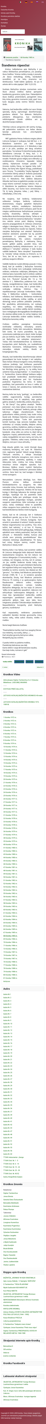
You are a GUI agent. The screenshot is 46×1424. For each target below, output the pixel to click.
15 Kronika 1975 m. (10, 763)
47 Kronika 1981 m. (10, 867)
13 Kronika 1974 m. (10, 756)
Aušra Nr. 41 (7, 1121)
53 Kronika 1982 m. (10, 887)
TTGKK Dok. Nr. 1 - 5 (10, 1161)
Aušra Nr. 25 (7, 1073)
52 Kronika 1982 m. (10, 884)
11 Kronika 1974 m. (10, 750)
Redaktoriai (7, 1190)
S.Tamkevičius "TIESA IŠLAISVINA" (15, 1284)
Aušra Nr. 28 (7, 1082)
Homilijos (4, 19)
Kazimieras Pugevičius (11, 1226)
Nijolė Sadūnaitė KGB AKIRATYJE (15, 1288)
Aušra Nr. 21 (7, 1059)
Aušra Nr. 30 (7, 1089)
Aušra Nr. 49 (7, 1138)
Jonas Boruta (8, 1196)
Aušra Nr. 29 (7, 1086)
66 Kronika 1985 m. (10, 929)
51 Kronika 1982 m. (10, 880)
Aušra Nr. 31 (7, 1092)
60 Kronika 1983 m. (10, 910)
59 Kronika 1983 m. (10, 906)
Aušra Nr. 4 (7, 1004)
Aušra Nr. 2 (7, 998)
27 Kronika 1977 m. (10, 802)
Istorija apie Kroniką (8, 13)
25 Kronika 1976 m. (10, 796)
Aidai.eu (6, 1353)
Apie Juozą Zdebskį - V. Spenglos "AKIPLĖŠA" (19, 1281)
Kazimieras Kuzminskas (12, 1229)
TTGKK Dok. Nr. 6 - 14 (11, 1164)
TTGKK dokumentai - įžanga (13, 1157)
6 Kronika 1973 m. (9, 734)
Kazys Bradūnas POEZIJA (12, 1318)
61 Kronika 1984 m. (10, 913)
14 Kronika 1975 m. (10, 760)
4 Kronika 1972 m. (9, 727)
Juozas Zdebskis (9, 1216)
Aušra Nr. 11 (7, 1027)
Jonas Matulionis (9, 1239)
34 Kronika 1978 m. (10, 825)
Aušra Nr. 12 (7, 1030)
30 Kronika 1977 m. (10, 812)
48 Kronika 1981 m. (10, 871)
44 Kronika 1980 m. (10, 858)
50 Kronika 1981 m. (10, 877)
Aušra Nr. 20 (7, 1056)
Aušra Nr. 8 (7, 1017)
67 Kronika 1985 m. (10, 932)
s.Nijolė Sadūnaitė (9, 1242)
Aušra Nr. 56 (7, 1151)
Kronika (3, 6)
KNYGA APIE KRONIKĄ (11, 1309)
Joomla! (4, 1416)
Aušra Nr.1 (7, 994)
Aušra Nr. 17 (7, 1046)
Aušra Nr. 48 (7, 1134)
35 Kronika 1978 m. (10, 828)
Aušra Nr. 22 (7, 1063)
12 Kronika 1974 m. (10, 753)
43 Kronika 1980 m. (10, 854)
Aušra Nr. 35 (7, 1105)
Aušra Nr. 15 (7, 1040)
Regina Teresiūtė (9, 1255)
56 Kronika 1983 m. (10, 897)
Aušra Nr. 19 (7, 1053)
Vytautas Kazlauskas (11, 1232)
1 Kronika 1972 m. (9, 717)
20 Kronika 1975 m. (10, 779)
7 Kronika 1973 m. (9, 737)
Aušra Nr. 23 (7, 1066)
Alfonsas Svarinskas (10, 1219)
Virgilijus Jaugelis (9, 1235)
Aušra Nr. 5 (7, 1007)
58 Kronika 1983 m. (10, 903)
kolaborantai (19, 661)
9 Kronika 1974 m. (9, 743)
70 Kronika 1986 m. (10, 942)
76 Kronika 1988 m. (10, 962)
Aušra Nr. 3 (7, 1001)
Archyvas (6, 981)
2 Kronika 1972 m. (9, 721)
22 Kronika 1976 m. (10, 786)
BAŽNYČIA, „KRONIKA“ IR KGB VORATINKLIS (19, 1278)
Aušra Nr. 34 (7, 1102)
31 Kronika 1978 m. (10, 815)
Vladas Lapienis (9, 1265)
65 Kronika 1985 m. (10, 926)
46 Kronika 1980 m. (10, 864)
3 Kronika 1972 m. (9, 724)
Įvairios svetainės (9, 1356)
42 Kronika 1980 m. (10, 851)
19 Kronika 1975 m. (10, 776)
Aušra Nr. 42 (7, 1125)
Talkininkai (7, 1213)
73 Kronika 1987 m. (10, 952)
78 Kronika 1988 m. (10, 968)
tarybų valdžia (7, 661)
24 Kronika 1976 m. (10, 792)
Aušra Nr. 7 (7, 1014)
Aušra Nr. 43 (7, 1128)
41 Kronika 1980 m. (10, 848)
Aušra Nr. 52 (7, 1144)
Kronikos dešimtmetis (11, 1305)
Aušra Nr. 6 (7, 1011)
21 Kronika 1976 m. (10, 783)
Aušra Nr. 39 (7, 1115)
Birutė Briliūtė (8, 1249)
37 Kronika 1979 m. (10, 835)
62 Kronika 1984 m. (10, 916)
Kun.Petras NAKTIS (10, 1291)
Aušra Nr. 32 (7, 1095)
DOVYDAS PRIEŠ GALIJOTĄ (13, 689)
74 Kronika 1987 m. (10, 955)
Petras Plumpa (8, 1209)
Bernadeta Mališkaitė (11, 1203)
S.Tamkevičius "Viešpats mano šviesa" (17, 1324)
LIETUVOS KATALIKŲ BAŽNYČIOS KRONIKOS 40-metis (22, 695)
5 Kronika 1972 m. (9, 730)
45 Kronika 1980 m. (10, 861)
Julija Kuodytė (8, 1245)
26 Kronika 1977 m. (10, 799)
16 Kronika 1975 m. (10, 766)
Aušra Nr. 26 (7, 1076)
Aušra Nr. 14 (7, 1037)
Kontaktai (4, 23)
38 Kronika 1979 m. (10, 838)
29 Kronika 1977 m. (10, 809)
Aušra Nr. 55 (7, 1147)
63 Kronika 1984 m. (10, 919)
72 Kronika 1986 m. (10, 949)
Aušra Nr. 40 (7, 1118)
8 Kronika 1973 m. (9, 740)
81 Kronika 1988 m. (10, 978)
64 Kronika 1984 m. (10, 923)
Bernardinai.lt (8, 1346)
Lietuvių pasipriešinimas (12, 1321)
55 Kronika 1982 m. (10, 893)
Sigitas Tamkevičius (10, 1193)
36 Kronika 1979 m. (10, 831)
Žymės (3, 26)
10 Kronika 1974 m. (10, 747)
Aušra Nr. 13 (7, 1033)
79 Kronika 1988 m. (10, 972)
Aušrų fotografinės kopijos (12, 1177)
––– (5, 686)
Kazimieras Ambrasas (11, 1206)
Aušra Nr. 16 (7, 1043)
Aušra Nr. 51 (7, 1141)
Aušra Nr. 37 (7, 1112)
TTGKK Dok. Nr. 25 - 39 (11, 1170)
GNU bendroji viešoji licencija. (11, 1418)
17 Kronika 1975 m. (10, 770)
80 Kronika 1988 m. (10, 975)
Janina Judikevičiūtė (10, 1262)
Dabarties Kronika (7, 10)
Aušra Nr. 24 (7, 1069)
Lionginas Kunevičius (11, 1222)
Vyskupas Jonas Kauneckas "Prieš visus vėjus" (20, 1327)
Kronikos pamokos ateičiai (10, 16)
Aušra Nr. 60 (7, 1154)
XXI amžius (7, 1349)
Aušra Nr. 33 (7, 1099)
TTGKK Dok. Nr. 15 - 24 (11, 1167)
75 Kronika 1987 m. (10, 959)
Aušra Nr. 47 (7, 1131)
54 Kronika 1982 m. (10, 890)
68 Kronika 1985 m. (10, 936)
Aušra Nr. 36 (7, 1108)
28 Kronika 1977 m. (10, 805)
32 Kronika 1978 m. (10, 818)
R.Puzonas (39, 661)
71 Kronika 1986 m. (10, 946)
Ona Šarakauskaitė (10, 1258)
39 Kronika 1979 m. (10, 841)
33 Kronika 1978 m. (10, 822)
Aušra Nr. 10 (7, 1024)
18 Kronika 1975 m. (10, 773)
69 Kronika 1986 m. (10, 939)
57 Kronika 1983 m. (10, 900)
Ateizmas (29, 661)
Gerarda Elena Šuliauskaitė (13, 1200)
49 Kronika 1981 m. (10, 874)
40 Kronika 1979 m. (10, 844)
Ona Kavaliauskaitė (10, 1252)
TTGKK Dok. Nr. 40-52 (11, 1174)
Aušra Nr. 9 (7, 1020)
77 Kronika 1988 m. (10, 965)
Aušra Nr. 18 (7, 1050)
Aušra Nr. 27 (7, 1079)
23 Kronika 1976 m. (10, 789)
